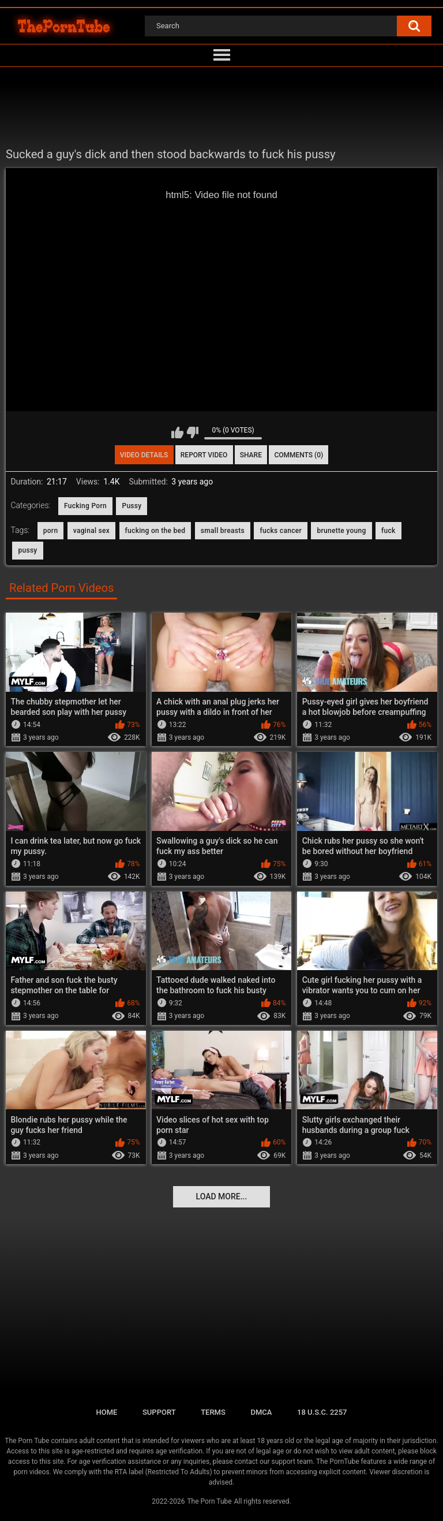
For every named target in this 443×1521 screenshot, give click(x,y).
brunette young (341, 531)
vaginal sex (91, 531)
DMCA (261, 1412)
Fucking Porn (85, 506)
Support (159, 1412)
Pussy (131, 506)
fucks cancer (281, 531)
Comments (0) (298, 455)
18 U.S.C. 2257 (322, 1412)
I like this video (177, 432)
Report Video (204, 455)
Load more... (221, 1196)
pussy (27, 550)
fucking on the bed (155, 531)
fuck (388, 531)
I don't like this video (192, 432)
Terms (213, 1412)
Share (251, 455)
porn (50, 531)
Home (106, 1412)
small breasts (223, 531)
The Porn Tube (209, 1501)
